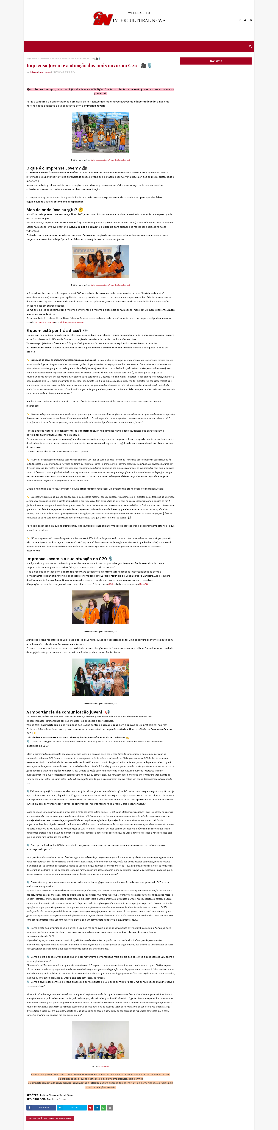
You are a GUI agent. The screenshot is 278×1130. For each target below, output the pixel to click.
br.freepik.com (104, 1066)
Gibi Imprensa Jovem (72, 322)
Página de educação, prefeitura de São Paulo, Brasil (110, 160)
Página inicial (32, 58)
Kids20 (143, 584)
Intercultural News (40, 72)
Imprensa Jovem (44, 322)
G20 (110, 584)
